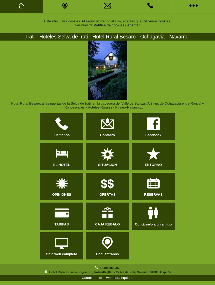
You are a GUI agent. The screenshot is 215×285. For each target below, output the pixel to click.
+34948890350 (110, 267)
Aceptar (133, 25)
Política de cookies (109, 25)
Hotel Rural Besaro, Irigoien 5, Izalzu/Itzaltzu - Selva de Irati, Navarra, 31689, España (110, 272)
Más (147, 107)
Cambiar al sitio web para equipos (107, 278)
